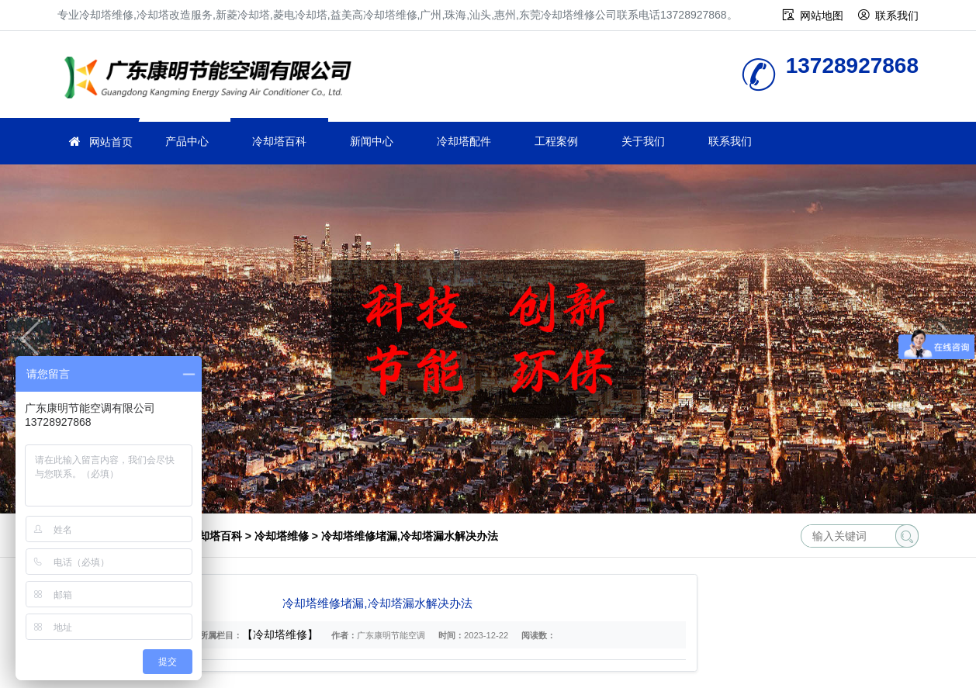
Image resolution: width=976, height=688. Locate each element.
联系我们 (897, 15)
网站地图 (821, 15)
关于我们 (643, 141)
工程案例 (556, 141)
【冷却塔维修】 (280, 634)
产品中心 (187, 141)
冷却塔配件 (464, 141)
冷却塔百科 (279, 141)
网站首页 (111, 142)
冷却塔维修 (212, 79)
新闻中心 (371, 141)
